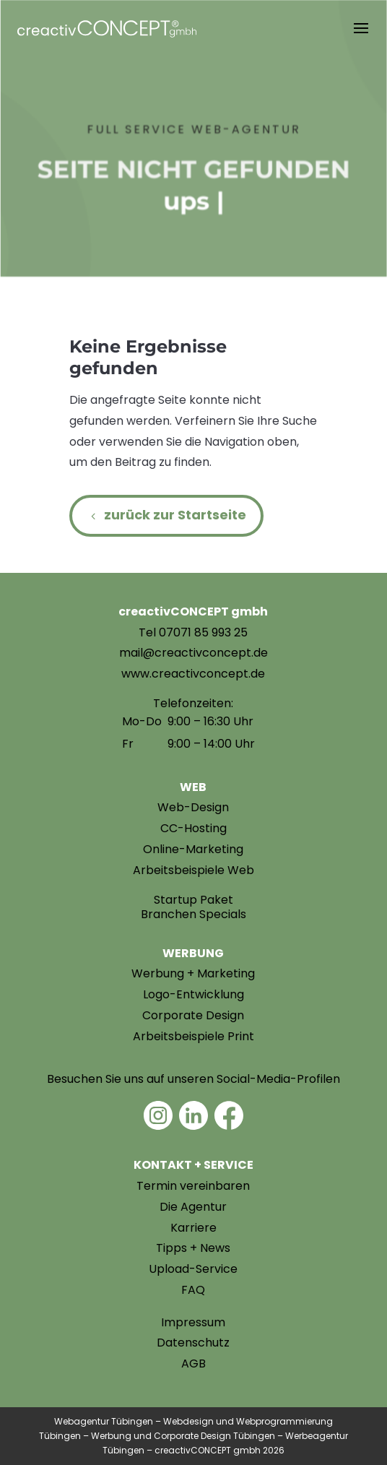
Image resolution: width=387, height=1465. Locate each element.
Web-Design (193, 807)
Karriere (193, 1227)
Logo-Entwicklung (193, 994)
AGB (193, 1363)
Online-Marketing (193, 849)
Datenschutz (193, 1342)
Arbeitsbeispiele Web (193, 870)
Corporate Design (193, 1015)
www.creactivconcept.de (193, 673)
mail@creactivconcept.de (193, 652)
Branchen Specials (193, 914)
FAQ (193, 1290)
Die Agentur (193, 1206)
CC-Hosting (193, 828)
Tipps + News (193, 1248)
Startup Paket (193, 899)
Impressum (193, 1322)
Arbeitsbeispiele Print (193, 1036)
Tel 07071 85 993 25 (193, 632)
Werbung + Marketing (193, 973)
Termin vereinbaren (193, 1185)
